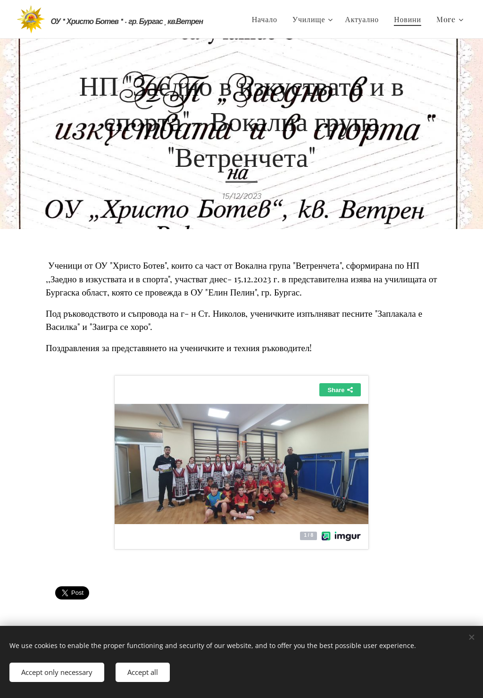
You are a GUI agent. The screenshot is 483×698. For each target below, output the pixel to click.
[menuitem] (267, 19)
